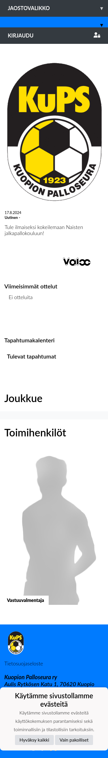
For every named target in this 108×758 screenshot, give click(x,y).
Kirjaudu (54, 35)
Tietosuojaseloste (23, 663)
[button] (54, 532)
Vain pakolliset (74, 739)
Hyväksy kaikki (34, 739)
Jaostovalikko (58, 8)
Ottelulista (18, 319)
